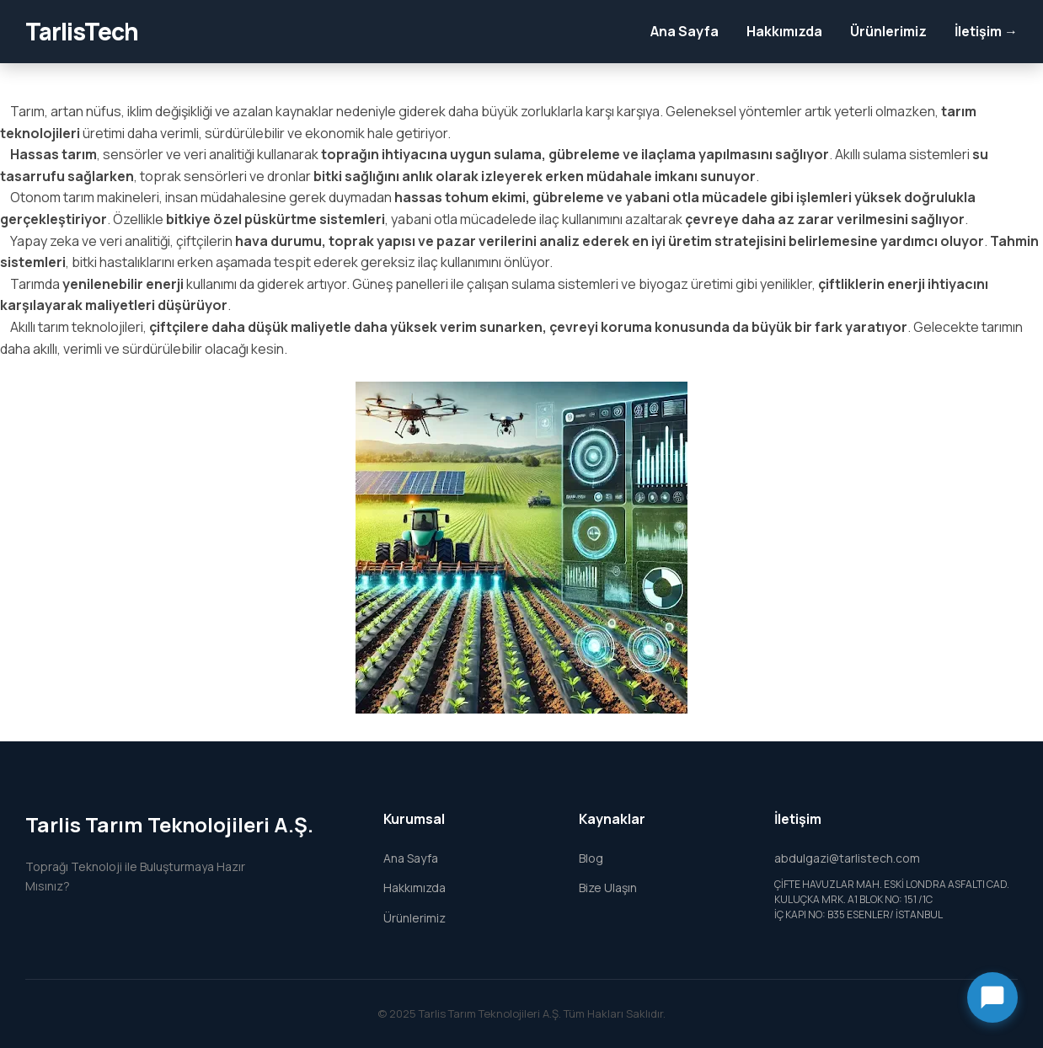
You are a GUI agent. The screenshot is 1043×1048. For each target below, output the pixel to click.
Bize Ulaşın (608, 888)
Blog (591, 858)
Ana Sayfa (684, 31)
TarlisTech (81, 31)
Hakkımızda (784, 31)
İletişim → (986, 31)
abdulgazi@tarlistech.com (847, 858)
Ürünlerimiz (888, 31)
